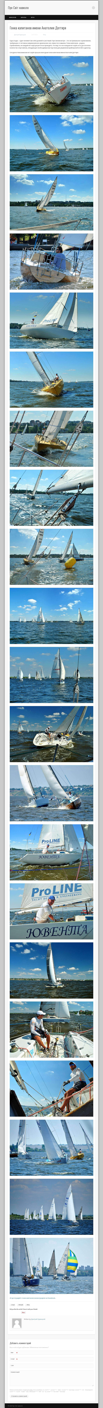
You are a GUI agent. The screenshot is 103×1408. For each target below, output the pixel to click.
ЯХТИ (32, 17)
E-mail (14, 1359)
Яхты (44, 35)
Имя (14, 1352)
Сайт (12, 1365)
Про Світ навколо (18, 7)
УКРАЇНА (23, 17)
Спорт (13, 1305)
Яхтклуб (21, 1305)
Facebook (89, 7)
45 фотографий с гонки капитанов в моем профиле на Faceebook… (33, 1298)
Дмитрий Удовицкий (20, 35)
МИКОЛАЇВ (12, 17)
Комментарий (14, 1372)
